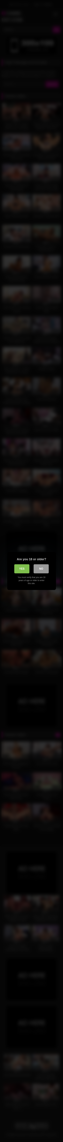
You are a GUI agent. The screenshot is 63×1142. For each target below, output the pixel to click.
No (41, 568)
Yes (22, 568)
